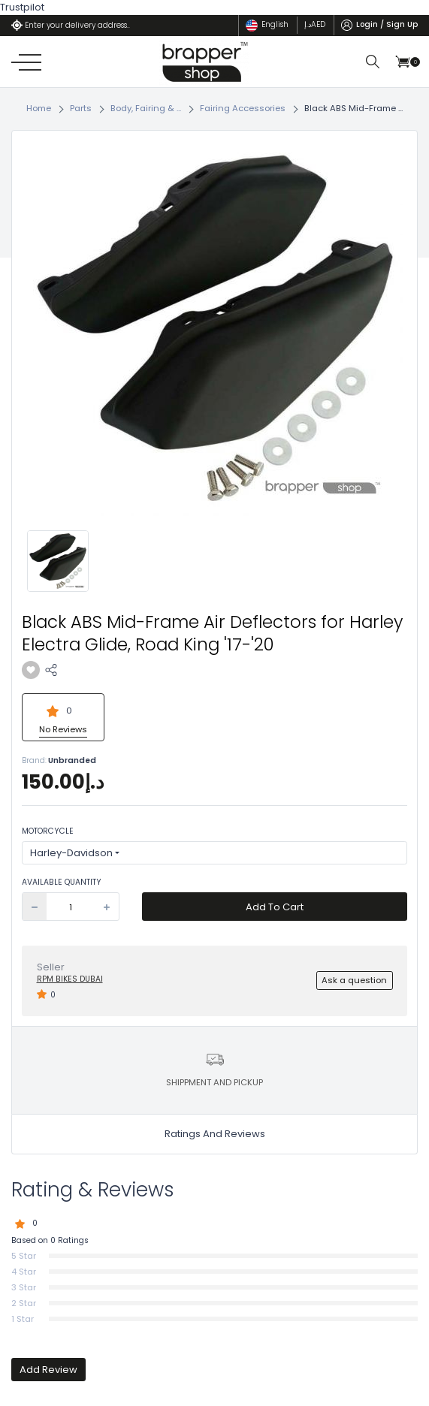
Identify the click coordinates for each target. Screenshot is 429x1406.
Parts (81, 108)
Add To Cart (275, 907)
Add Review (48, 1369)
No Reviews (63, 729)
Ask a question (354, 980)
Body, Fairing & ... (145, 108)
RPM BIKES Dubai (70, 979)
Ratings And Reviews (215, 1134)
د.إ (314, 24)
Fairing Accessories (242, 108)
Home (38, 108)
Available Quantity (61, 882)
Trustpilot (22, 7)
